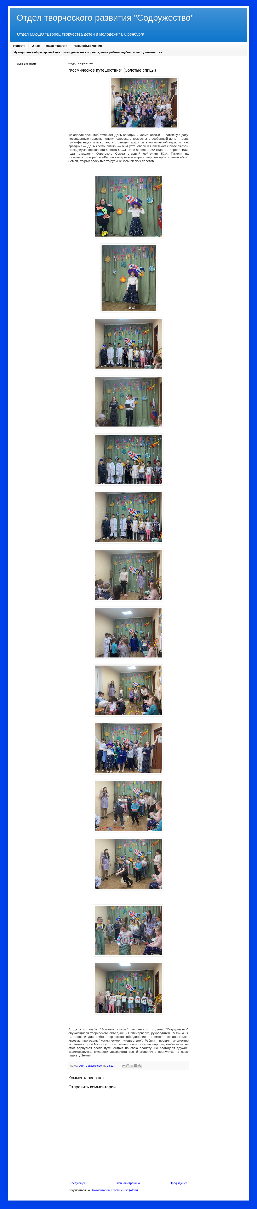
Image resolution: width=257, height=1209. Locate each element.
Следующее (77, 1183)
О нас (36, 45)
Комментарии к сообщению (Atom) (114, 1190)
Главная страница (128, 1183)
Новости (19, 45)
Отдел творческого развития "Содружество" (105, 18)
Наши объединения (88, 45)
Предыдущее (179, 1183)
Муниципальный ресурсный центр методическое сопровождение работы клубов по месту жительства (87, 52)
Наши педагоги (57, 45)
